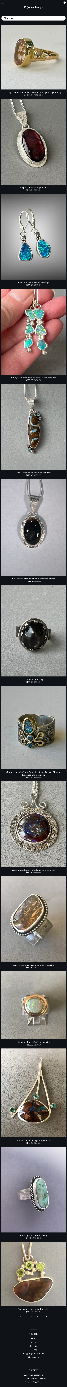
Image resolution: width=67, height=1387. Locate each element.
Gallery (33, 1350)
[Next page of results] (46, 1317)
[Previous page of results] (21, 1317)
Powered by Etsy (33, 1382)
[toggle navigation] (2, 3)
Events (33, 1346)
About (33, 1342)
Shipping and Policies (33, 1353)
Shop (33, 1339)
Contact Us (33, 1357)
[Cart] (64, 3)
